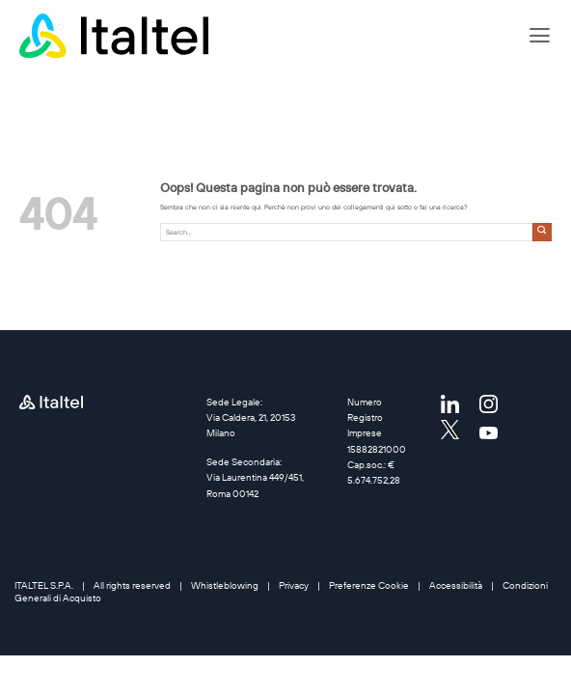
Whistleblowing (224, 585)
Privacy (294, 585)
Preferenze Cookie (369, 585)
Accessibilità (455, 585)
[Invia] (542, 232)
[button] (540, 36)
